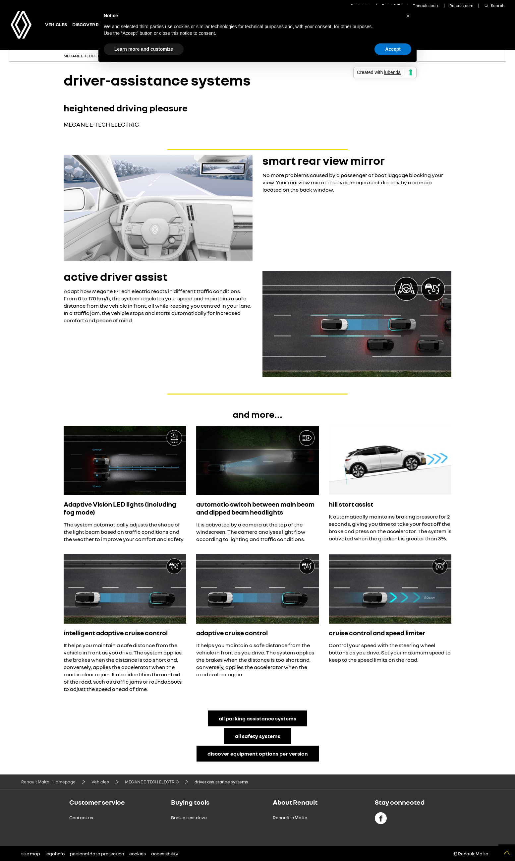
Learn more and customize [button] (143, 49)
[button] (408, 16)
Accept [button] (393, 49)
